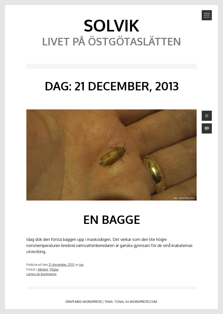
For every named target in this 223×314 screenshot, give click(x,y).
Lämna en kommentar (41, 274)
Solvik (111, 25)
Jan (81, 264)
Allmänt (43, 269)
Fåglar (54, 269)
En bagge (111, 219)
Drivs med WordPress (84, 302)
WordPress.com (143, 302)
